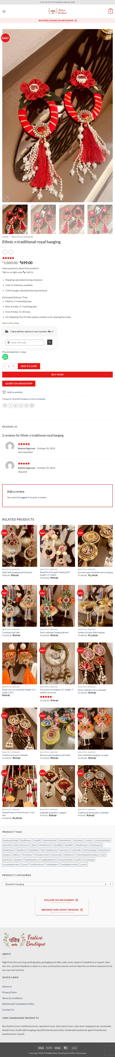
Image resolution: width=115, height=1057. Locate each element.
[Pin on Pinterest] (26, 405)
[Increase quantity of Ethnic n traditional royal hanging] (13, 366)
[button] (4, 11)
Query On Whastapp (18, 383)
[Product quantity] (9, 366)
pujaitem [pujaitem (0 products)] (18, 860)
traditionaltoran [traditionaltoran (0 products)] (37, 864)
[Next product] (5, 252)
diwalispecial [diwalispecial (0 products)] (96, 845)
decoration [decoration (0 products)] (7, 845)
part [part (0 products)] (104, 855)
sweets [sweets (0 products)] (78, 860)
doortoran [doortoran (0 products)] (64, 850)
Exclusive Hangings (37, 399)
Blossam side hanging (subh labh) (55, 755)
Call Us (28, 272)
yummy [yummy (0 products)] (83, 864)
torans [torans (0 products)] (25, 864)
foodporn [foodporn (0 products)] (7, 855)
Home (5, 237)
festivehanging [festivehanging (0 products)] (90, 850)
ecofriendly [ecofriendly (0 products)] (76, 850)
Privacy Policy (9, 992)
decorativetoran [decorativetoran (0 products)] (22, 845)
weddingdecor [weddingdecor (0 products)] (53, 864)
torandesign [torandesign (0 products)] (89, 860)
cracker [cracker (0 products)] (89, 840)
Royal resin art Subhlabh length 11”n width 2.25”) (19, 691)
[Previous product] (10, 252)
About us (7, 986)
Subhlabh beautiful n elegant (53, 812)
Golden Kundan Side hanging (91, 632)
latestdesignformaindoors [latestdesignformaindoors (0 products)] (88, 855)
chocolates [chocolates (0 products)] (78, 840)
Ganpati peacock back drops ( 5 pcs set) (18, 813)
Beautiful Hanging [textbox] (55, 884)
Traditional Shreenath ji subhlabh (93, 812)
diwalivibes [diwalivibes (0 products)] (34, 850)
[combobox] (57, 884)
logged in (24, 497)
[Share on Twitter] (15, 405)
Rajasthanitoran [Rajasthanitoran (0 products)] (32, 860)
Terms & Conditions (12, 998)
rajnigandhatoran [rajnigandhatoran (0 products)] (48, 860)
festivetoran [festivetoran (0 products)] (104, 850)
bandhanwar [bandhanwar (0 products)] (26, 840)
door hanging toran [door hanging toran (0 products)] (49, 850)
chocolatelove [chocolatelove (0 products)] (65, 840)
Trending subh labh (11, 632)
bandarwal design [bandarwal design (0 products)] (10, 840)
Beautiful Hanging (22, 237)
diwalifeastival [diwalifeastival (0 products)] (45, 845)
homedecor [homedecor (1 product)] (27, 855)
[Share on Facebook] (10, 405)
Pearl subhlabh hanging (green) (54, 632)
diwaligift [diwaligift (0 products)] (58, 845)
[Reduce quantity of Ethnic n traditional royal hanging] (4, 366)
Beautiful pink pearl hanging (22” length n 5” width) (55, 573)
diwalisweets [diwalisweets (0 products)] (8, 850)
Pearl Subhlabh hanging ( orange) (93, 755)
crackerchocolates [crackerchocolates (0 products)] (102, 840)
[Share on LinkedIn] (31, 405)
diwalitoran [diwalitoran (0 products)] (22, 850)
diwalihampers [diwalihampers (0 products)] (82, 845)
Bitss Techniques (78, 1053)
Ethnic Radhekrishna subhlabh (92, 690)
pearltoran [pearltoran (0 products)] (7, 860)
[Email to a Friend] (21, 405)
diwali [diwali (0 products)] (33, 845)
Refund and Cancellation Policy (18, 1003)
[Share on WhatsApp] (5, 405)
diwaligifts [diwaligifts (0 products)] (69, 845)
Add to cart (29, 366)
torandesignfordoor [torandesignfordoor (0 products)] (11, 864)
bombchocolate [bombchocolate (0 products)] (49, 840)
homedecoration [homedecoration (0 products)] (42, 855)
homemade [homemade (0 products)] (56, 855)
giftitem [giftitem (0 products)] (16, 855)
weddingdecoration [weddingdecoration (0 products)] (69, 864)
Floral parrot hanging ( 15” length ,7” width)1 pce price (57, 691)
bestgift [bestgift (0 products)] (37, 840)
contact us (44, 316)
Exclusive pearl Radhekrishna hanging (95, 572)
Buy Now (57, 374)
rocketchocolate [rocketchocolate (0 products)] (65, 860)
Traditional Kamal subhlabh (15, 755)
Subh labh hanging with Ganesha (17, 572)
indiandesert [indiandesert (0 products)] (69, 855)
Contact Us (8, 1009)
